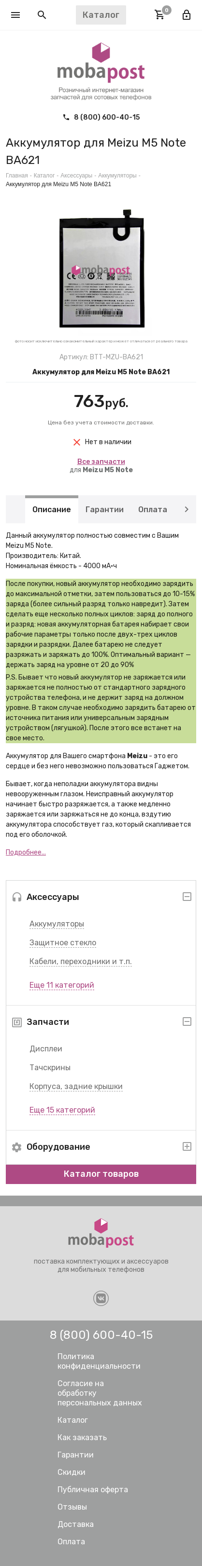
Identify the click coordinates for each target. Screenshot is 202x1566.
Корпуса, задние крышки (76, 1086)
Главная (17, 175)
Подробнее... (26, 852)
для (101, 466)
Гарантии (105, 509)
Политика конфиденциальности (99, 1361)
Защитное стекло (62, 942)
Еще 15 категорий (62, 1110)
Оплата (152, 509)
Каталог (44, 175)
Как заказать (82, 1437)
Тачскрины (50, 1067)
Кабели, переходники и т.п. (80, 961)
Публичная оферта (93, 1489)
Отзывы (72, 1507)
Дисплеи (45, 1048)
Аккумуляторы (56, 923)
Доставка (76, 1524)
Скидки (72, 1472)
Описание (51, 509)
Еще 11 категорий (61, 985)
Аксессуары (76, 175)
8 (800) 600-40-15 (101, 117)
